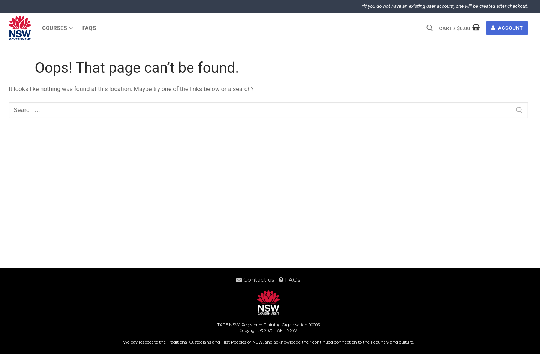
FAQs (289, 279)
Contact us (257, 279)
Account (507, 28)
